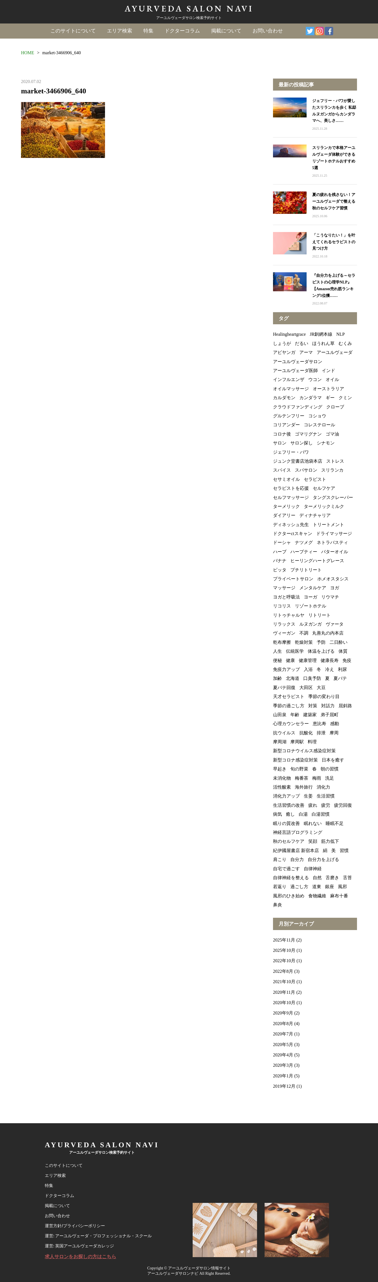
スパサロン (306, 470)
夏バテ (340, 678)
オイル (332, 379)
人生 (277, 651)
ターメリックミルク (324, 506)
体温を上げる (321, 651)
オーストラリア (328, 388)
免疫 (346, 660)
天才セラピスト (288, 696)
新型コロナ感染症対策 (295, 760)
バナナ (279, 560)
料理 (312, 741)
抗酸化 (306, 732)
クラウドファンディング (297, 407)
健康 (290, 660)
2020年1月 (283, 1075)
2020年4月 (283, 1054)
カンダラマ (310, 397)
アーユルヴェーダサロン (297, 361)
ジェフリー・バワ (291, 452)
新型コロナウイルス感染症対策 (304, 750)
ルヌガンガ (310, 624)
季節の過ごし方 (288, 705)
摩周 (334, 732)
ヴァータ (335, 624)
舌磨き (332, 877)
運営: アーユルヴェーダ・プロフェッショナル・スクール (98, 1236)
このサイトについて (73, 31)
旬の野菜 (299, 769)
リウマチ (330, 597)
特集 (148, 31)
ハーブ (279, 551)
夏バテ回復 (284, 687)
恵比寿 (319, 723)
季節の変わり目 (324, 696)
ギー (330, 397)
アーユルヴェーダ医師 (295, 370)
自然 (317, 877)
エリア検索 (119, 31)
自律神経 (313, 868)
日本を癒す (333, 760)
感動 (334, 723)
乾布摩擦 (282, 642)
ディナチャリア (315, 515)
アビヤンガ (284, 352)
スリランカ (332, 470)
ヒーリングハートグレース (317, 560)
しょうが (282, 343)
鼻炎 (277, 904)
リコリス (282, 606)
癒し (290, 814)
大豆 (321, 687)
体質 (343, 651)
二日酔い (338, 642)
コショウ (317, 415)
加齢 (277, 678)
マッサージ (284, 587)
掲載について (226, 31)
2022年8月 (283, 971)
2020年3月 (283, 1065)
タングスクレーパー (333, 497)
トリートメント (328, 524)
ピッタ (279, 569)
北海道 (292, 678)
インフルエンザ (288, 379)
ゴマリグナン (308, 434)
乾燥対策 (304, 642)
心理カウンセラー (291, 723)
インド (328, 370)
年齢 (294, 714)
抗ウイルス (284, 732)
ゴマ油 (332, 434)
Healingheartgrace (289, 334)
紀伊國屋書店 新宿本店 (296, 850)
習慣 (344, 850)
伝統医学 (295, 651)
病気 (277, 814)
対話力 (328, 705)
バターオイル (334, 551)
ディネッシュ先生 (291, 524)
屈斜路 (345, 705)
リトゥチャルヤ (288, 615)
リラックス (284, 624)
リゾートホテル (310, 606)
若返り (279, 886)
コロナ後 (282, 434)
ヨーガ (310, 597)
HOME (27, 52)
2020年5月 (283, 1044)
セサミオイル (286, 479)
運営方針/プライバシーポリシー (75, 1226)
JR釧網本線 (321, 334)
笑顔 (312, 841)
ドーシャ (282, 542)
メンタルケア (312, 587)
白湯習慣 (321, 814)
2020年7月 (283, 1034)
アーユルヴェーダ (335, 352)
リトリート (319, 615)
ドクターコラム (182, 31)
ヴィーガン (284, 633)
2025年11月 (284, 940)
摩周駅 (297, 741)
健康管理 (308, 660)
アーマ (306, 352)
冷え (329, 669)
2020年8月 (283, 1023)
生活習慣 (326, 796)
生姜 (308, 796)
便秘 (277, 660)
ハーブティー (303, 551)
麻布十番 (339, 895)
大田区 (306, 687)
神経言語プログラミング (297, 832)
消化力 (323, 787)
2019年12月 (284, 1086)
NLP (340, 334)
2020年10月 (284, 1002)
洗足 (329, 778)
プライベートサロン (293, 578)
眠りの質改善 (286, 823)
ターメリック (286, 506)
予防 (321, 642)
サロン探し (301, 443)
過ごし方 (299, 886)
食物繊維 (317, 895)
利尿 (342, 669)
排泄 (321, 732)
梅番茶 (301, 778)
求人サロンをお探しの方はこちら (80, 1256)
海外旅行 (304, 787)
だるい (301, 343)
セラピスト (315, 479)
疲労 (325, 805)
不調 (303, 633)
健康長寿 (330, 660)
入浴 (308, 669)
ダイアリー (284, 515)
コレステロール (319, 424)
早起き (279, 769)
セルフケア (324, 488)
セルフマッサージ (291, 497)
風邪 (342, 886)
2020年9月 (283, 1013)
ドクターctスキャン (292, 533)
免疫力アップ (286, 669)
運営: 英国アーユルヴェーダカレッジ (79, 1246)
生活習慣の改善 (288, 805)
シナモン (326, 443)
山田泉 (279, 714)
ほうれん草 (323, 343)
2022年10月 (284, 960)
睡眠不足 (335, 823)
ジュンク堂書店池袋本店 (297, 461)
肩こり (279, 859)
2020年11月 (284, 992)
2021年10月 (284, 981)
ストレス (335, 461)
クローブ (335, 407)
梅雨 (316, 778)
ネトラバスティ (332, 542)
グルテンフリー (288, 415)
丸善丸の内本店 (328, 633)
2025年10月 (284, 950)
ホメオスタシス (333, 578)
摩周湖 (279, 741)
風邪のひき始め (288, 895)
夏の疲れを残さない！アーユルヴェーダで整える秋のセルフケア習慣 (333, 201)
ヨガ (334, 587)
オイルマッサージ (291, 388)
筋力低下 (330, 841)
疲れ (312, 805)
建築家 (310, 714)
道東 (316, 886)
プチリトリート (306, 569)
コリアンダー (286, 424)
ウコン (315, 379)
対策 (312, 705)
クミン (345, 397)
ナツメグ (304, 542)
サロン (279, 443)
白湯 (303, 814)
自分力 (297, 859)
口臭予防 (312, 678)
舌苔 (347, 877)
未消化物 (282, 778)
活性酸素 (282, 787)
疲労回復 (343, 805)
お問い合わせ (268, 31)
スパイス (282, 470)
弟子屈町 (330, 714)
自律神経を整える (291, 877)
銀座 (329, 886)
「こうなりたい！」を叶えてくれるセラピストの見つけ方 (333, 242)
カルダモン (284, 397)
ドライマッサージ (334, 533)
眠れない (313, 823)
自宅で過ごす (286, 868)
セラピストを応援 (291, 488)
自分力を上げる (323, 859)
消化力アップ (286, 796)
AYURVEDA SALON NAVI (189, 8)
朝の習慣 (330, 769)
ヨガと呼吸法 (286, 597)
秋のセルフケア (288, 841)
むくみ (345, 343)
